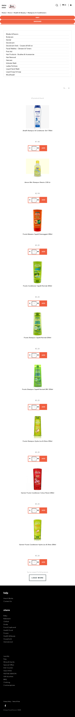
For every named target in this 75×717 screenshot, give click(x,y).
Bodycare (9, 37)
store (6, 610)
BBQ (5, 679)
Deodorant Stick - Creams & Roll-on (19, 46)
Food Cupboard (9, 627)
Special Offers (8, 665)
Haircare (9, 60)
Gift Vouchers (8, 676)
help (5, 593)
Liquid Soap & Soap (13, 72)
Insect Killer (7, 671)
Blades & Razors (12, 34)
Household (7, 639)
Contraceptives (9, 685)
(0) (64, 5)
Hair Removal (11, 57)
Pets (4, 659)
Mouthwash (10, 75)
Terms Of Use (16, 701)
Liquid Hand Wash (12, 69)
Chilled (6, 621)
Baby (37, 17)
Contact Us (7, 601)
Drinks (5, 624)
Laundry (6, 656)
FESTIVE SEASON (9, 673)
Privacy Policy (7, 701)
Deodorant (10, 43)
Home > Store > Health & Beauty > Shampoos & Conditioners (24, 13)
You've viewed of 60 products (37, 572)
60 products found (37, 98)
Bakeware (37, 21)
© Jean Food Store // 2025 (12, 710)
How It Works (8, 598)
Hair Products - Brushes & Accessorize (20, 54)
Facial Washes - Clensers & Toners (18, 49)
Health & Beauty (9, 636)
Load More (37, 578)
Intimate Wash (11, 63)
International (8, 642)
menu (4, 5)
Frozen (6, 633)
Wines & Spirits (8, 662)
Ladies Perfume (12, 66)
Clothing (6, 682)
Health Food (8, 630)
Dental (8, 40)
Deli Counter (8, 668)
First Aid (9, 51)
